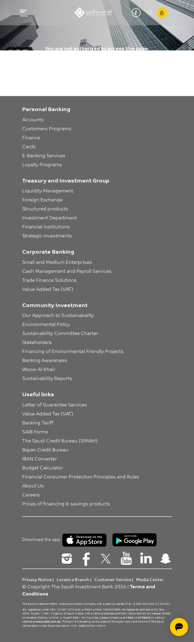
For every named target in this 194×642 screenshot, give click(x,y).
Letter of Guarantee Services (54, 404)
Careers (31, 494)
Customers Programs (46, 128)
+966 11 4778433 (138, 617)
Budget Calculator (42, 467)
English (127, 12)
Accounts (33, 119)
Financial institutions (46, 226)
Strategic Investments (47, 235)
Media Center (150, 579)
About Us (33, 485)
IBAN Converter (39, 458)
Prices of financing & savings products (66, 503)
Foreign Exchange (42, 199)
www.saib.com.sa (48, 621)
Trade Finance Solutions (49, 280)
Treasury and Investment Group (65, 180)
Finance (31, 137)
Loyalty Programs (42, 164)
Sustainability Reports (47, 378)
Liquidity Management (47, 190)
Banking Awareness (44, 360)
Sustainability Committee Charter (60, 333)
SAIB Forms (35, 431)
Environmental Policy (46, 324)
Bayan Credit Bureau (45, 449)
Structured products (45, 208)
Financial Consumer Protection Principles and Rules (80, 476)
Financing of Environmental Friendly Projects (73, 351)
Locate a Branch (73, 579)
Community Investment (55, 304)
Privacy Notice (37, 579)
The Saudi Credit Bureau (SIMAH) (59, 440)
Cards (29, 146)
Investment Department (49, 217)
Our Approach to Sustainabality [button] (58, 315)
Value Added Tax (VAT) (47, 289)
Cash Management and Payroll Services (67, 271)
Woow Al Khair (38, 369)
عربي (136, 12)
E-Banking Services (43, 155)
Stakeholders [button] (37, 342)
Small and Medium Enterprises (57, 262)
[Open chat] (179, 627)
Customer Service (112, 579)
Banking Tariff (37, 422)
